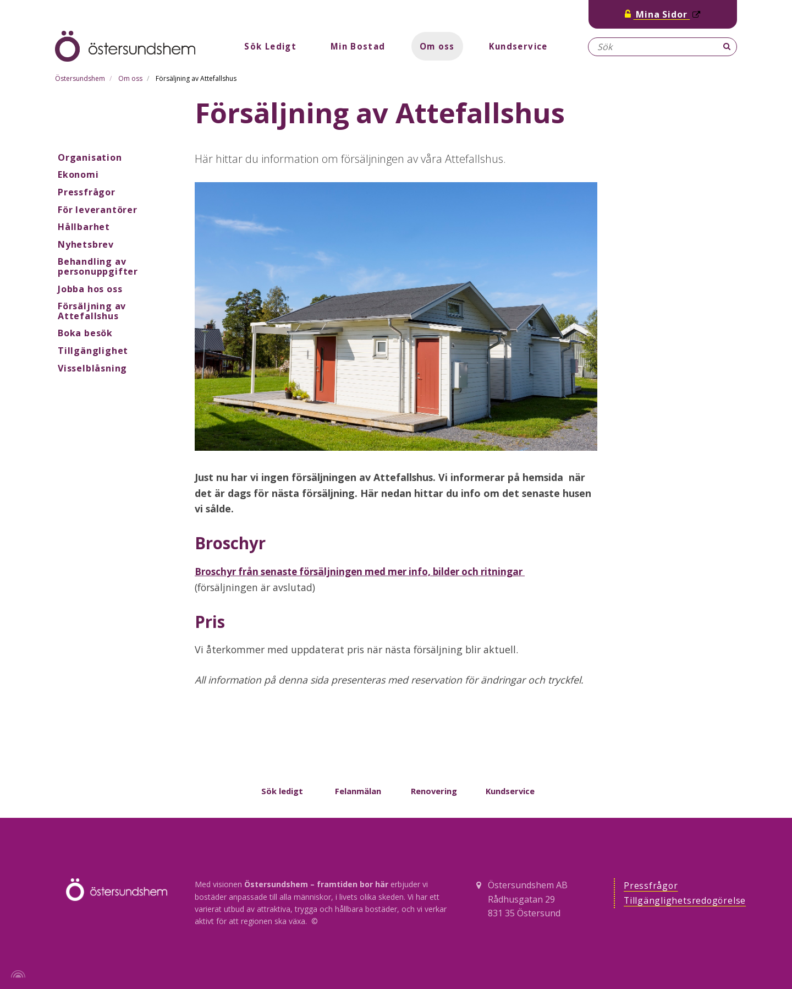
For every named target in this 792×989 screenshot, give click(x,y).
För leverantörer (98, 210)
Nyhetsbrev (86, 244)
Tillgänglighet (93, 351)
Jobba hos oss (90, 289)
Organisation (90, 157)
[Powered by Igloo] (16, 974)
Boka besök (85, 333)
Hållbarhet (84, 227)
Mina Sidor (663, 14)
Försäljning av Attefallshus (92, 311)
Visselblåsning (92, 368)
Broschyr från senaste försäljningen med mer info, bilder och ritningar (369, 571)
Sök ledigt (282, 790)
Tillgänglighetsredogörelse (688, 901)
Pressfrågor (87, 192)
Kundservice (522, 46)
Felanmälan (358, 790)
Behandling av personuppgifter (98, 266)
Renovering (434, 790)
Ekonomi (78, 174)
